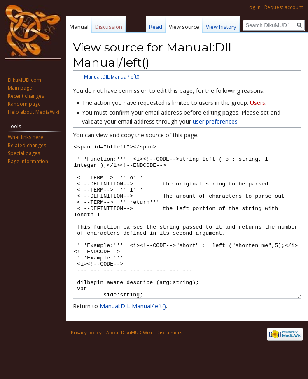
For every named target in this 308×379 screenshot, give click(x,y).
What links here (25, 137)
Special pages (24, 153)
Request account (283, 7)
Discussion (108, 26)
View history (221, 26)
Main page (20, 87)
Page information (28, 161)
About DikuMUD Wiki (129, 363)
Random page (24, 103)
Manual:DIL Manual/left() (112, 76)
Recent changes (26, 95)
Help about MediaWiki (33, 112)
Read (155, 26)
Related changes (27, 145)
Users (257, 102)
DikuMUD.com (24, 79)
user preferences (215, 121)
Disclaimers (169, 363)
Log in (254, 7)
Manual (79, 26)
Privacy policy (86, 363)
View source (184, 26)
